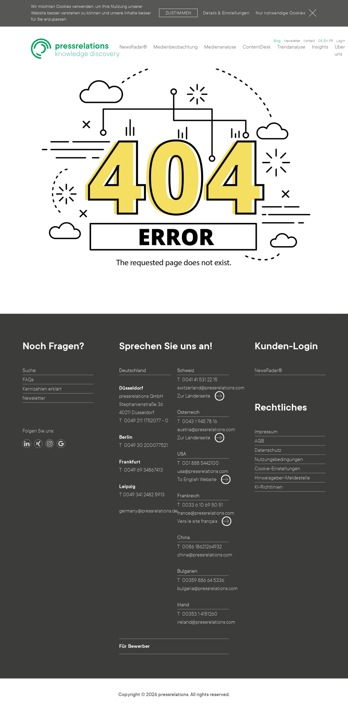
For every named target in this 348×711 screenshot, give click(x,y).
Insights (320, 47)
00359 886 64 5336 (203, 580)
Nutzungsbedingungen (279, 459)
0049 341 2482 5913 (143, 495)
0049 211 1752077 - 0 (146, 421)
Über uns (340, 50)
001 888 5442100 (200, 463)
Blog (277, 41)
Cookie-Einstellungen (277, 469)
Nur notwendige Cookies (286, 9)
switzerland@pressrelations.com (210, 388)
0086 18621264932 (202, 547)
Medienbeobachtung (175, 47)
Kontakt (309, 41)
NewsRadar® (133, 47)
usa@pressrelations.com (202, 471)
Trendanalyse (291, 47)
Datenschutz (268, 450)
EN (326, 41)
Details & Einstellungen (226, 9)
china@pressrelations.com (204, 555)
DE (320, 41)
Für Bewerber (134, 646)
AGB (259, 441)
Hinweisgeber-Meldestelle (282, 478)
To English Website (201, 480)
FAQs (28, 380)
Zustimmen (178, 9)
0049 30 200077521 (146, 445)
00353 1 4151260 (199, 614)
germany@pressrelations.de (148, 511)
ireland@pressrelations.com (206, 622)
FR (331, 41)
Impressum (266, 432)
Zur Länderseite (198, 396)
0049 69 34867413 (143, 470)
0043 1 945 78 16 (199, 421)
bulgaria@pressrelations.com (207, 588)
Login (340, 41)
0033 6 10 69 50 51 (202, 505)
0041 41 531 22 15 (199, 380)
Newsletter (292, 41)
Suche (29, 370)
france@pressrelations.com (205, 513)
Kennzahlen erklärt (42, 389)
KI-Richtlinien (269, 487)
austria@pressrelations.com (206, 430)
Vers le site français (202, 521)
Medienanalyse (220, 47)
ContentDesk (257, 47)
